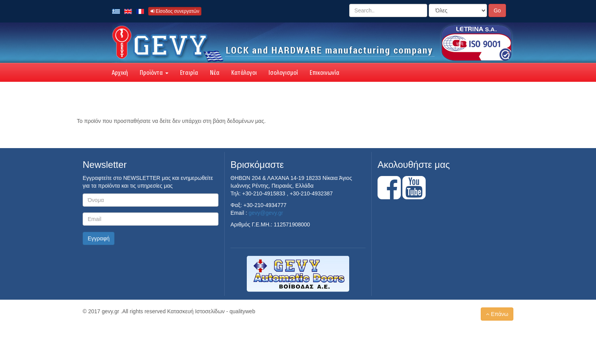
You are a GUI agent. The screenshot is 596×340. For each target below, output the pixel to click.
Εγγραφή (98, 238)
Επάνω (497, 314)
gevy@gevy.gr (266, 213)
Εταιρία (189, 72)
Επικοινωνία (325, 72)
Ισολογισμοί (283, 72)
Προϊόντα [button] (154, 72)
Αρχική (120, 72)
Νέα (215, 72)
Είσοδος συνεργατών (175, 11)
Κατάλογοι (244, 72)
